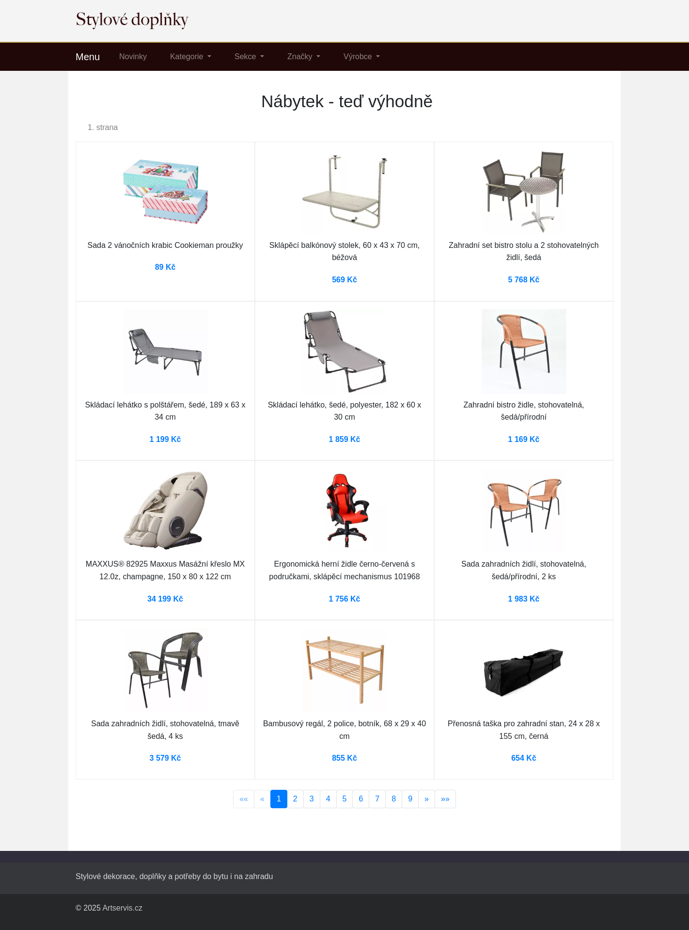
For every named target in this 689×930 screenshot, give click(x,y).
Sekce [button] (246, 56)
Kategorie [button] (187, 56)
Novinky (133, 56)
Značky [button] (300, 56)
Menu (88, 56)
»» (445, 799)
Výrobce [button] (359, 56)
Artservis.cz (122, 908)
